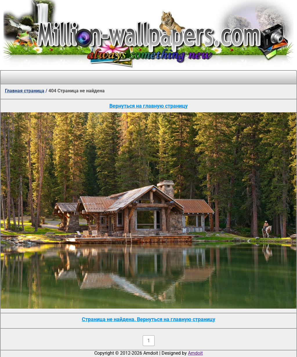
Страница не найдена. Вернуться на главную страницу (148, 319)
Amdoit (195, 353)
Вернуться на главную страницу (148, 106)
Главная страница (24, 91)
